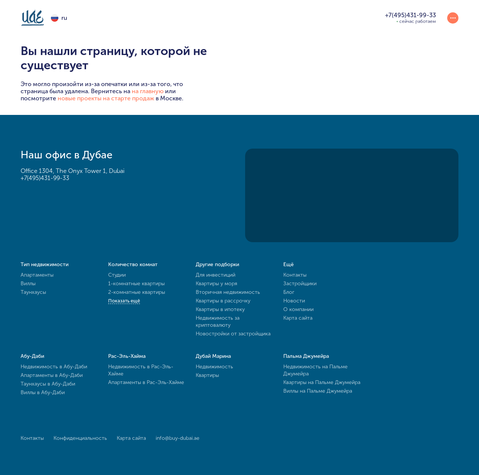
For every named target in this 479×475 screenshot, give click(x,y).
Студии (117, 275)
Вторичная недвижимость (228, 292)
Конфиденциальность (80, 438)
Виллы (28, 283)
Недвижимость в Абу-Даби (54, 366)
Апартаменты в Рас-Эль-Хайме (146, 382)
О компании (298, 309)
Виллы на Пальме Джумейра (317, 391)
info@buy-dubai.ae (177, 438)
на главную (148, 91)
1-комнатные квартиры (136, 283)
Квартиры (207, 375)
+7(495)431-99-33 (45, 178)
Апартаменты (37, 275)
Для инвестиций (215, 275)
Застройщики (300, 283)
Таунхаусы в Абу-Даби (48, 384)
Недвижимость (214, 366)
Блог (289, 292)
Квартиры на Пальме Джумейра (321, 382)
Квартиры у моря (216, 283)
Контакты (294, 275)
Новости (294, 301)
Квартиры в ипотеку (220, 309)
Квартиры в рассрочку (223, 301)
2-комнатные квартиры (136, 292)
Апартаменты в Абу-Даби (52, 375)
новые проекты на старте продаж (106, 98)
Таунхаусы (33, 292)
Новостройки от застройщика (233, 334)
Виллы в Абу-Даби (43, 392)
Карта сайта (297, 318)
